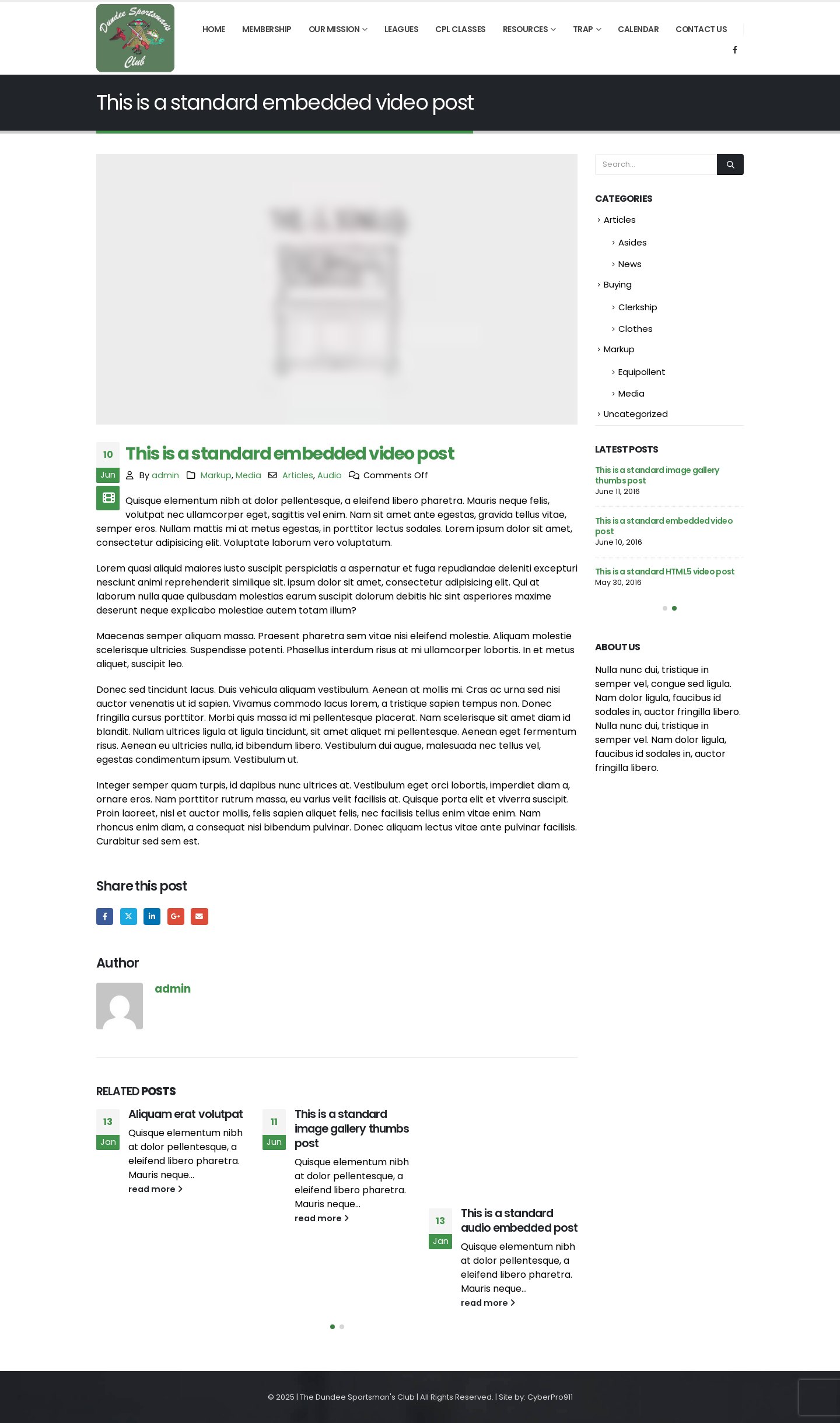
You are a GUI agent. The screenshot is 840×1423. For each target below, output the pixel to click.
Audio (329, 475)
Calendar (638, 29)
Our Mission (334, 29)
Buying (618, 284)
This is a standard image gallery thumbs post (352, 1128)
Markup (216, 475)
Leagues (401, 29)
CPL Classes (460, 29)
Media (248, 475)
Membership (267, 29)
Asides (632, 242)
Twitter (128, 916)
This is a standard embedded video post (664, 526)
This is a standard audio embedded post (519, 1220)
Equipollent (642, 372)
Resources (525, 29)
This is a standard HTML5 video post (665, 571)
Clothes (635, 329)
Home (213, 29)
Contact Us (701, 29)
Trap (583, 29)
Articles (297, 475)
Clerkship (637, 307)
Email (199, 916)
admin (165, 475)
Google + (175, 916)
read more (155, 1189)
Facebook (104, 916)
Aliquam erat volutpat (185, 1114)
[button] (332, 1327)
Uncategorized (636, 414)
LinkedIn (152, 916)
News (630, 264)
